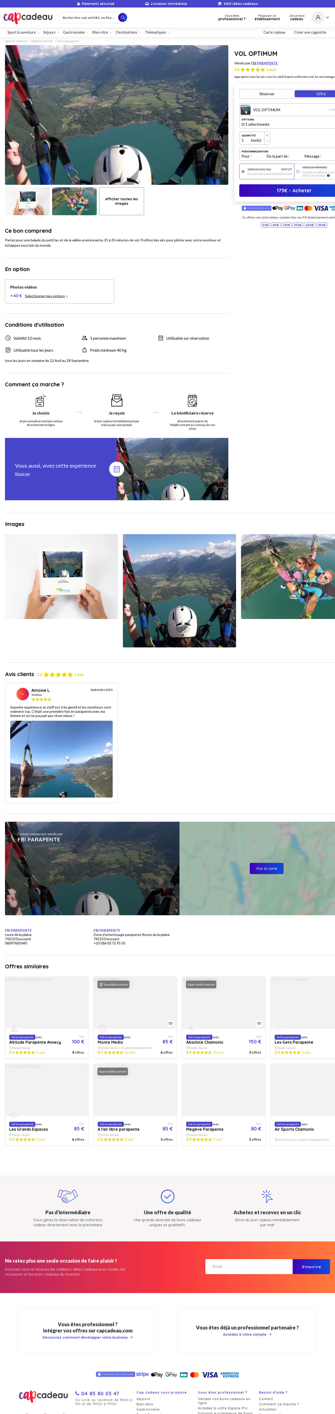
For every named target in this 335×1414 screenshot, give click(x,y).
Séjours (49, 32)
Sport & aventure (21, 32)
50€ (265, 225)
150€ (298, 225)
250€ (322, 225)
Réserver (267, 94)
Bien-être (100, 32)
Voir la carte (266, 868)
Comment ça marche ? (279, 1404)
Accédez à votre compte (247, 1334)
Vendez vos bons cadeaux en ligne (224, 1401)
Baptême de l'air (42, 41)
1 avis (271, 70)
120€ (286, 225)
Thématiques (155, 32)
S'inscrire (311, 1266)
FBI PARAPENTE (264, 63)
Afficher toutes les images (121, 201)
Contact (266, 1399)
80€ (276, 225)
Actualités (267, 1409)
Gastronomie (74, 32)
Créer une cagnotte (310, 32)
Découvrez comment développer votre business (88, 1337)
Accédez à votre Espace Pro (223, 1408)
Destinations (126, 32)
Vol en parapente (68, 41)
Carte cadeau (274, 32)
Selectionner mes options (46, 296)
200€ (310, 225)
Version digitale (270, 169)
